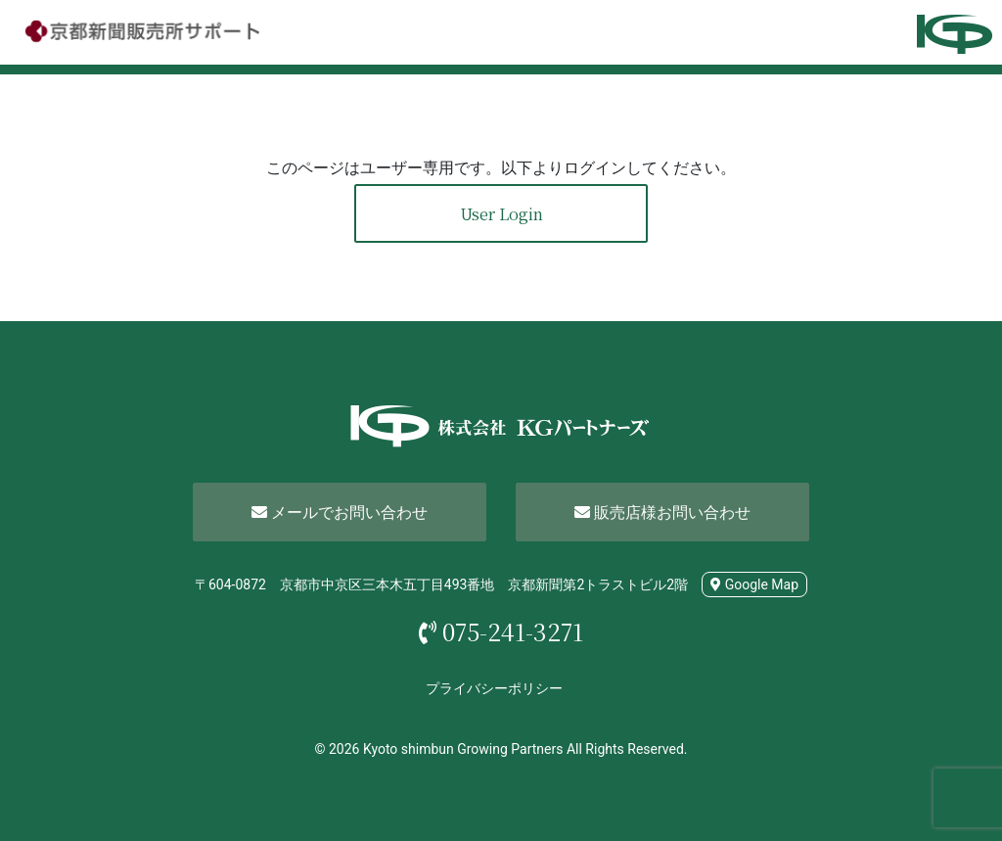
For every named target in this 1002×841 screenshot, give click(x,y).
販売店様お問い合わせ (662, 512)
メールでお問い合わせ (339, 512)
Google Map (754, 584)
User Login (501, 214)
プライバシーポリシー (494, 688)
